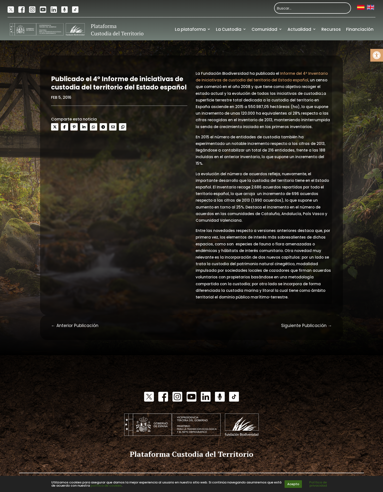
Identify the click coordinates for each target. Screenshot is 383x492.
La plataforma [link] (190, 29)
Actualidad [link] (299, 29)
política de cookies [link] (106, 485)
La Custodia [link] (228, 29)
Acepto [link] (293, 484)
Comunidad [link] (264, 29)
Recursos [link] (331, 29)
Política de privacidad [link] (318, 484)
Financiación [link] (359, 29)
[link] (376, 55)
